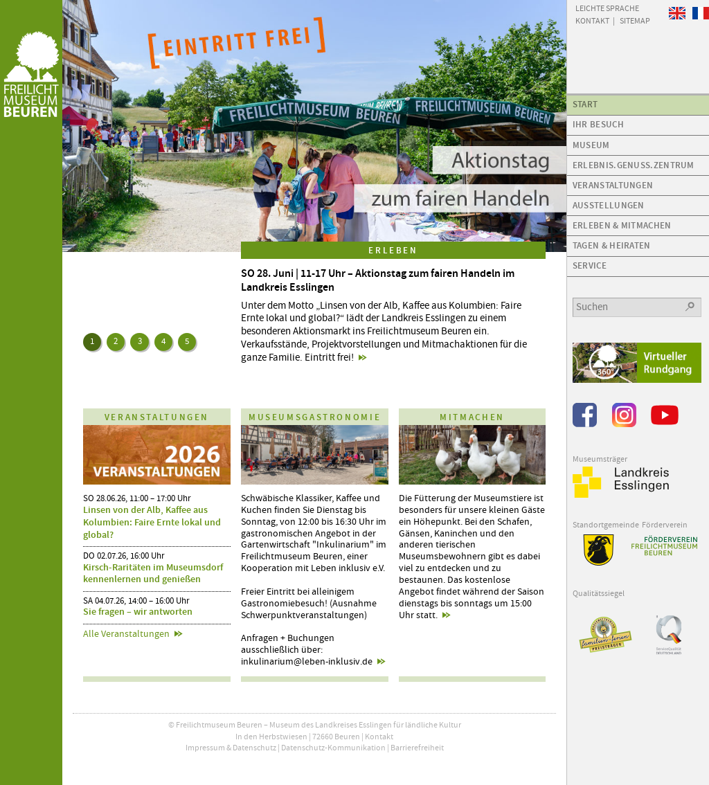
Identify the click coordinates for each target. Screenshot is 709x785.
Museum (591, 145)
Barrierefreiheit (417, 747)
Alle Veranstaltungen (126, 634)
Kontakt (379, 736)
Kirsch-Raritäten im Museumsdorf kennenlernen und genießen (153, 573)
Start (585, 104)
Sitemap (635, 20)
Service (590, 265)
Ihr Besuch (598, 124)
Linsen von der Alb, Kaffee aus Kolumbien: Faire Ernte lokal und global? (152, 522)
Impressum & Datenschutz (231, 747)
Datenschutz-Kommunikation (333, 747)
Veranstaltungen (613, 185)
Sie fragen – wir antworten (137, 611)
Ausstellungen (609, 205)
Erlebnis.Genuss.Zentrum (633, 165)
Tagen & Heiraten (612, 245)
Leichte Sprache (607, 7)
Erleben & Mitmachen (622, 225)
